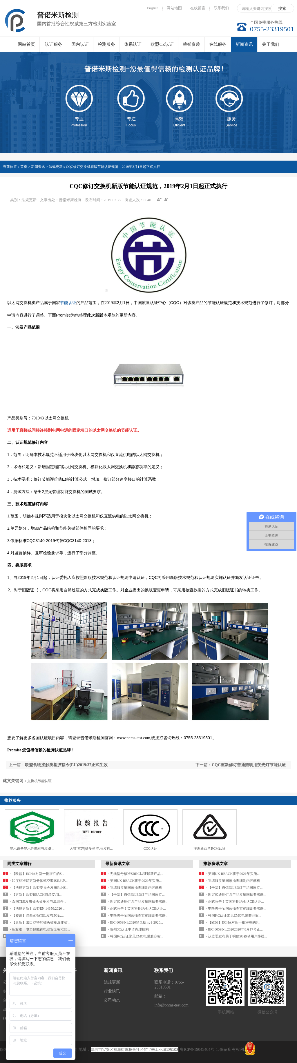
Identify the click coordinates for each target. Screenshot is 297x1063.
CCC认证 (150, 848)
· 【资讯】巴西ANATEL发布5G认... (37, 915)
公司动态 (112, 1000)
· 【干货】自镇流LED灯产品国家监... (136, 895)
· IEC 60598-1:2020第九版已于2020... (135, 922)
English (152, 8)
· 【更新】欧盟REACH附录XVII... (35, 895)
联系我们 (221, 8)
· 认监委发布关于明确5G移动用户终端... (236, 936)
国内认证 (80, 44)
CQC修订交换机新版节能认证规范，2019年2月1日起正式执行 (113, 167)
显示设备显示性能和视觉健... (32, 848)
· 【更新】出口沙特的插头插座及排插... (40, 922)
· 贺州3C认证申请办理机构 (128, 929)
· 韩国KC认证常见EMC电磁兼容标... (135, 936)
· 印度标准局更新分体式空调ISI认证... (39, 881)
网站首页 (26, 44)
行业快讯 (112, 991)
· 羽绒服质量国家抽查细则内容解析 (135, 888)
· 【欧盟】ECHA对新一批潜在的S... (37, 874)
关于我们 (270, 44)
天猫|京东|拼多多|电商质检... (91, 848)
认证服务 (53, 44)
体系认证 (133, 44)
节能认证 (68, 303)
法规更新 (112, 982)
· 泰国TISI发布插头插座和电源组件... (38, 902)
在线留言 (197, 8)
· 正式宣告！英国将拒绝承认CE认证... (137, 908)
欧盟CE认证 (162, 44)
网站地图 (174, 8)
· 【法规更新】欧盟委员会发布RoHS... (39, 888)
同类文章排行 (19, 864)
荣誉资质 (191, 44)
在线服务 (218, 44)
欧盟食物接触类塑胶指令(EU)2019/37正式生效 (66, 765)
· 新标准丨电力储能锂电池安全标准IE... (40, 929)
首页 (23, 167)
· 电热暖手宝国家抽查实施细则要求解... (138, 915)
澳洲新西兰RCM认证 (209, 848)
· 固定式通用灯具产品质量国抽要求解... (138, 902)
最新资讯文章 (117, 864)
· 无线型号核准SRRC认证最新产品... (135, 874)
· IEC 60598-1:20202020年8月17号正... (234, 929)
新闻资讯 (244, 47)
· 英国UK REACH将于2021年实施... (135, 881)
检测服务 (106, 44)
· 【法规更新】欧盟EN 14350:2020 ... (37, 908)
